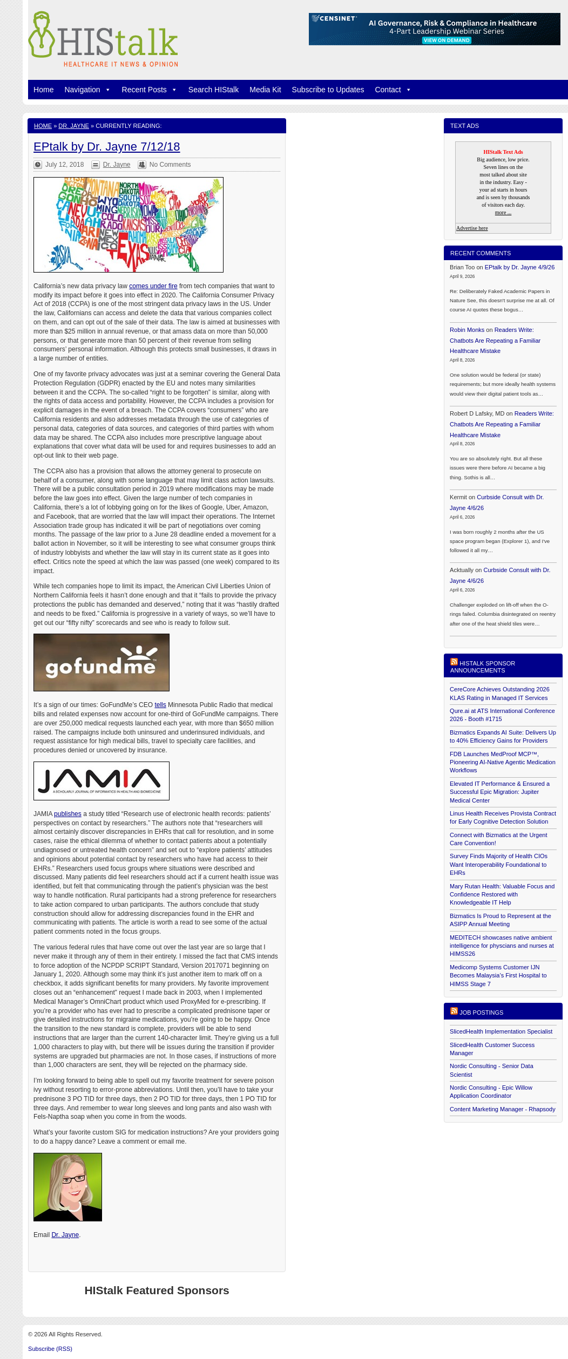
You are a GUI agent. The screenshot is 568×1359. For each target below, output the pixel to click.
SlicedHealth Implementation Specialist (501, 1031)
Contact (393, 89)
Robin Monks (467, 330)
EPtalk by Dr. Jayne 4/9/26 (520, 267)
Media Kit (265, 89)
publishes (68, 814)
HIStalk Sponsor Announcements (482, 667)
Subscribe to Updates (328, 89)
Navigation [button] (87, 89)
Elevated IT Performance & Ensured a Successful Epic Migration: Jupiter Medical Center (500, 792)
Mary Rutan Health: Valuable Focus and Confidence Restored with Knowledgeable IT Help (502, 894)
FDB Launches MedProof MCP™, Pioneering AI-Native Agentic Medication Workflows (503, 762)
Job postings (481, 1012)
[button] (105, 89)
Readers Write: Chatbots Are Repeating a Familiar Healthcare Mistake (495, 341)
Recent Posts (150, 89)
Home (43, 89)
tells (160, 705)
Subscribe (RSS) (50, 1349)
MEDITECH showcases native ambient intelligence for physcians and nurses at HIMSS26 (502, 945)
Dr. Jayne (73, 126)
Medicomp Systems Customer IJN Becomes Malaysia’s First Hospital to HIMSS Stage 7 (498, 975)
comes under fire (153, 286)
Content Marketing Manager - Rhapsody (503, 1109)
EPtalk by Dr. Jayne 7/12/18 (106, 146)
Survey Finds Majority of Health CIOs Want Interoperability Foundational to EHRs (498, 864)
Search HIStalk (213, 89)
